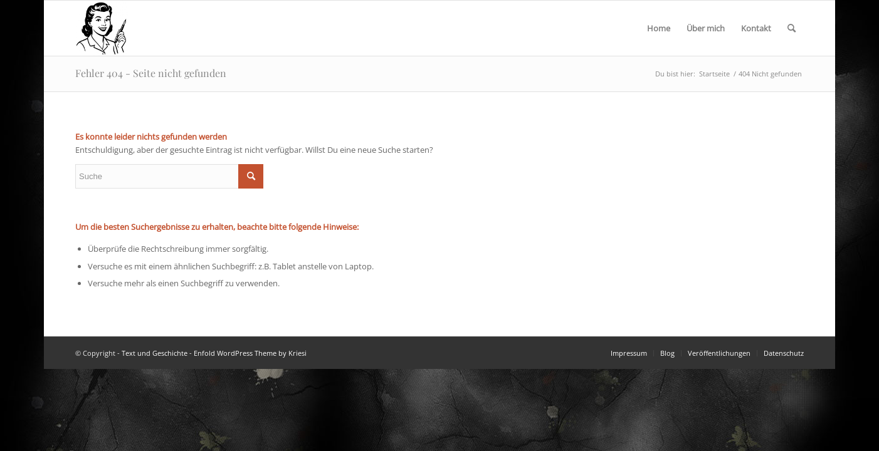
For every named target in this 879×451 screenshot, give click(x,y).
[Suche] (791, 28)
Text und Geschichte (154, 353)
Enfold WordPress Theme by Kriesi (250, 353)
